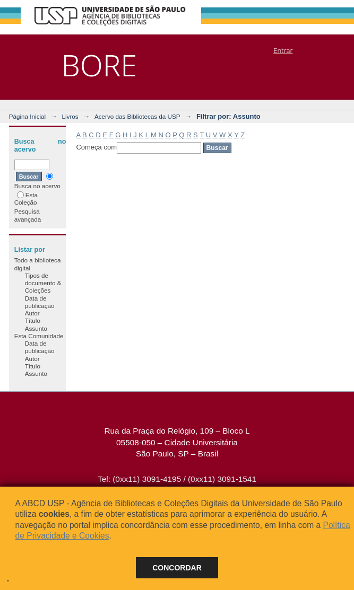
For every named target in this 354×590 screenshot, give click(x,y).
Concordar (177, 567)
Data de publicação (40, 302)
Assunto (36, 328)
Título (32, 320)
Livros (70, 116)
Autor (32, 313)
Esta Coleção (26, 198)
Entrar (282, 50)
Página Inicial (27, 116)
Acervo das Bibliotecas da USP (137, 116)
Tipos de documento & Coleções (43, 283)
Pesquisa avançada (27, 215)
